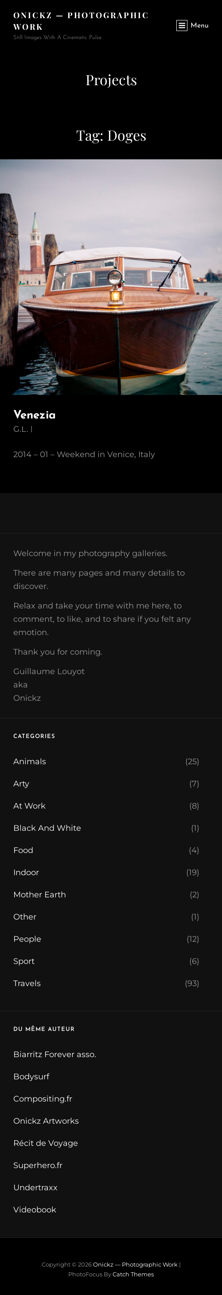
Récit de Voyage (45, 1143)
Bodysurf (31, 1077)
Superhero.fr (37, 1165)
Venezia (34, 416)
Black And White (47, 828)
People (27, 939)
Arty (21, 784)
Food (23, 850)
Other (24, 917)
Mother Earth (39, 895)
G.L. (20, 429)
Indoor (26, 872)
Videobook (34, 1210)
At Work (29, 806)
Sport (24, 961)
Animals (29, 761)
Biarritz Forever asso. (54, 1054)
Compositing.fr (42, 1099)
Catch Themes (133, 1274)
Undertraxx (35, 1187)
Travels (27, 983)
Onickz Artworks (46, 1121)
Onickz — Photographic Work (135, 1264)
